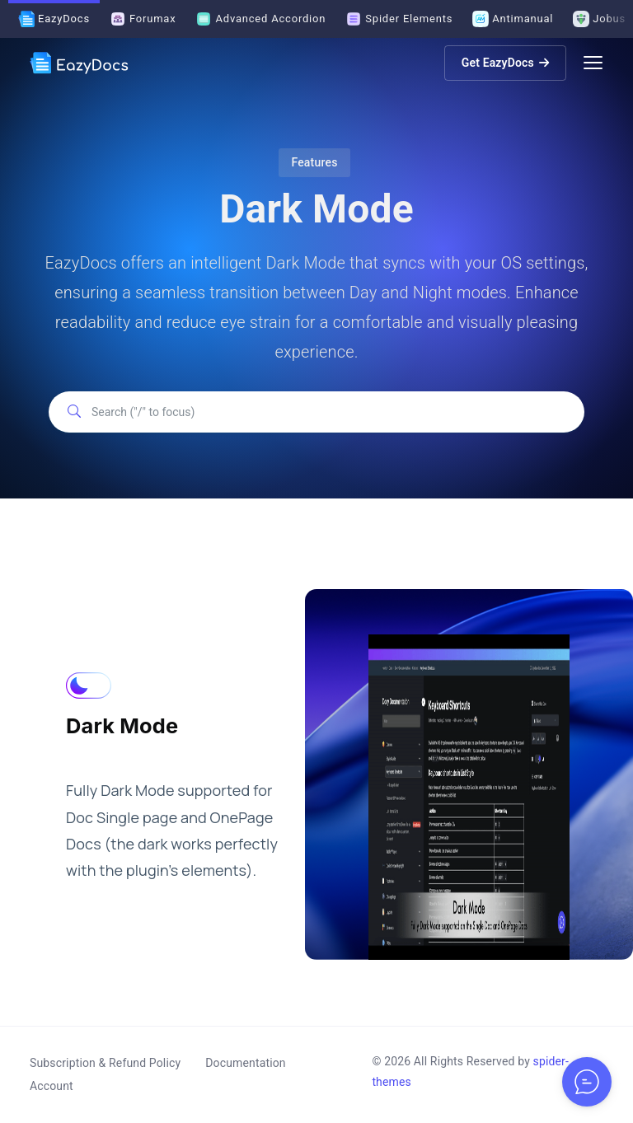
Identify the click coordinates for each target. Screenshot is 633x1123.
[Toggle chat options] (587, 1082)
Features (314, 162)
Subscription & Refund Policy (105, 1062)
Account (51, 1086)
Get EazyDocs (505, 62)
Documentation (245, 1062)
